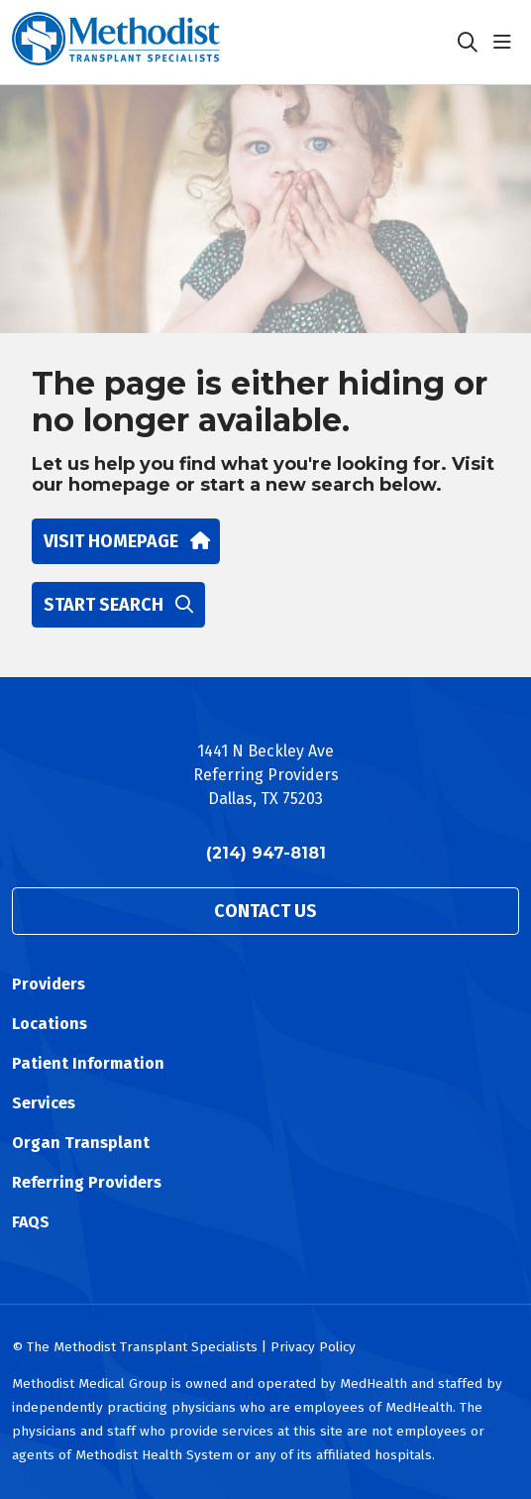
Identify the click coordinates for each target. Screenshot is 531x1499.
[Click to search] (468, 43)
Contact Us (265, 911)
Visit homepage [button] (126, 541)
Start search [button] (118, 605)
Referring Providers (86, 1182)
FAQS (31, 1221)
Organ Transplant (81, 1142)
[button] (506, 43)
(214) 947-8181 (266, 853)
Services (43, 1103)
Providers (48, 984)
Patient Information (88, 1063)
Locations (49, 1023)
